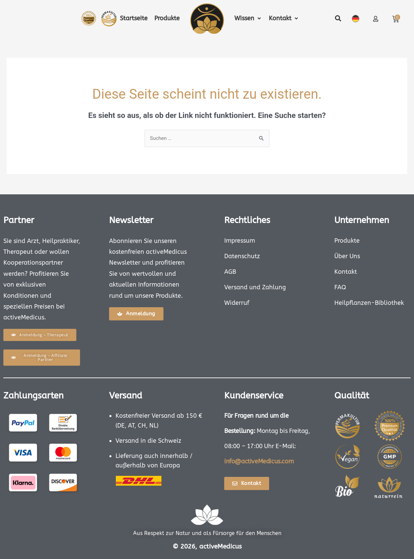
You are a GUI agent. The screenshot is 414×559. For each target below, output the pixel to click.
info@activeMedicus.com (258, 461)
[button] (248, 18)
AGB (230, 271)
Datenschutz (242, 256)
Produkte (347, 240)
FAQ (340, 287)
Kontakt (345, 271)
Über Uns (347, 256)
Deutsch (355, 18)
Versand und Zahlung (255, 287)
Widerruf (236, 303)
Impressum (239, 240)
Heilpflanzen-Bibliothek (369, 303)
